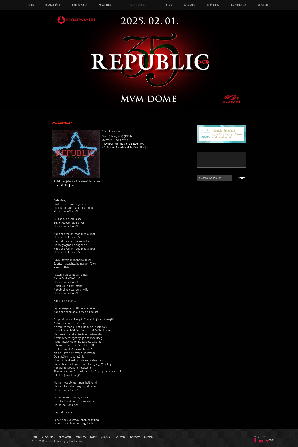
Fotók (93, 437)
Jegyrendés (135, 437)
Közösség (120, 437)
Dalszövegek (65, 437)
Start (241, 178)
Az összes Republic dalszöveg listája (125, 147)
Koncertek (81, 437)
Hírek (34, 437)
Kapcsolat (149, 437)
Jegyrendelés (238, 4)
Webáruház (106, 437)
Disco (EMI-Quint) (65, 185)
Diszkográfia (48, 437)
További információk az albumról (123, 143)
